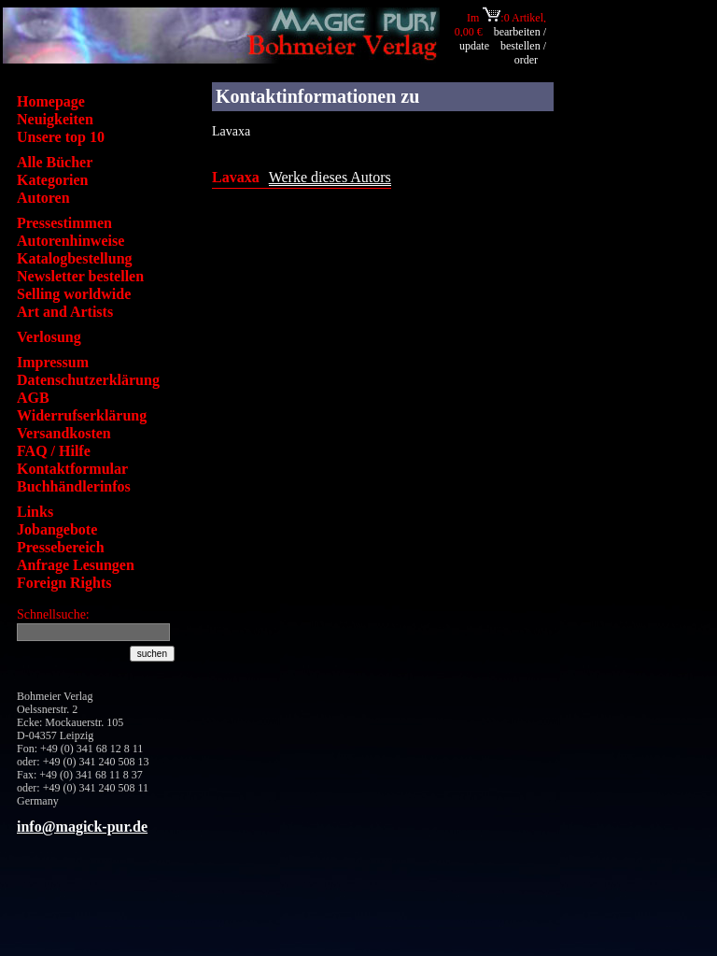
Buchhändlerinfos (74, 486)
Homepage (51, 101)
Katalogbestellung (75, 258)
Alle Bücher (54, 162)
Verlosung (49, 337)
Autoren (43, 198)
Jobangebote (57, 529)
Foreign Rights (64, 583)
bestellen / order (523, 52)
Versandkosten (64, 433)
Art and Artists (65, 312)
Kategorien (52, 180)
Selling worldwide (74, 294)
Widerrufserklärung (82, 415)
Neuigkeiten (55, 119)
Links (35, 512)
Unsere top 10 (61, 137)
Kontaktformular (72, 469)
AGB (33, 398)
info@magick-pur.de (82, 827)
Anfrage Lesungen (75, 565)
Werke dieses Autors (330, 177)
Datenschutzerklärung (88, 380)
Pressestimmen (64, 223)
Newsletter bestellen (80, 276)
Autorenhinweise (70, 241)
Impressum (53, 362)
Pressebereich (61, 547)
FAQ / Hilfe (54, 451)
